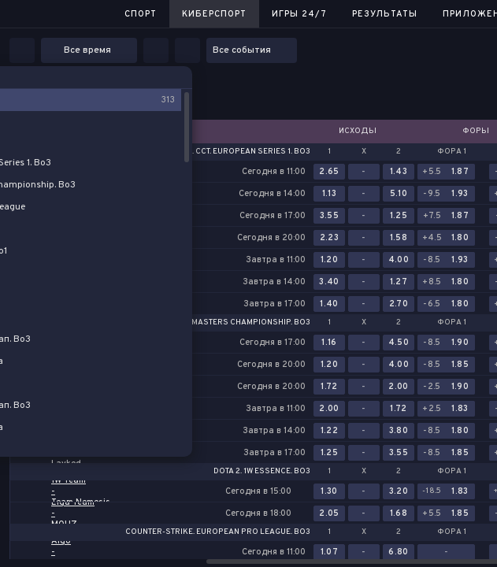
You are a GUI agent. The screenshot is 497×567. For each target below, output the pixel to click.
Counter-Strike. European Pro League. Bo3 (217, 532)
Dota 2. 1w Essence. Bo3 (261, 471)
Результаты (384, 14)
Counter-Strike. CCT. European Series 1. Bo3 (217, 152)
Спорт (140, 14)
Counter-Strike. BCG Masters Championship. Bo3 (206, 323)
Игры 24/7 (299, 14)
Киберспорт (214, 14)
